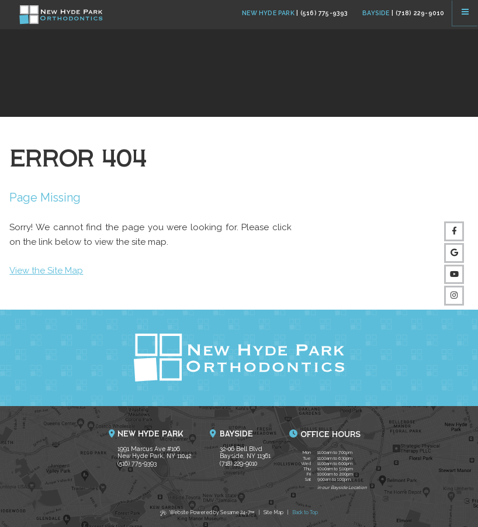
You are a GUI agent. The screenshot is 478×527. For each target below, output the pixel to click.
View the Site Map (46, 270)
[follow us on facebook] (454, 231)
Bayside (375, 12)
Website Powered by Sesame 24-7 (207, 513)
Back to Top (305, 512)
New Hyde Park (268, 12)
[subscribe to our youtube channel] (454, 275)
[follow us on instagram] (454, 296)
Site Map (273, 512)
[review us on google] (454, 253)
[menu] (465, 13)
